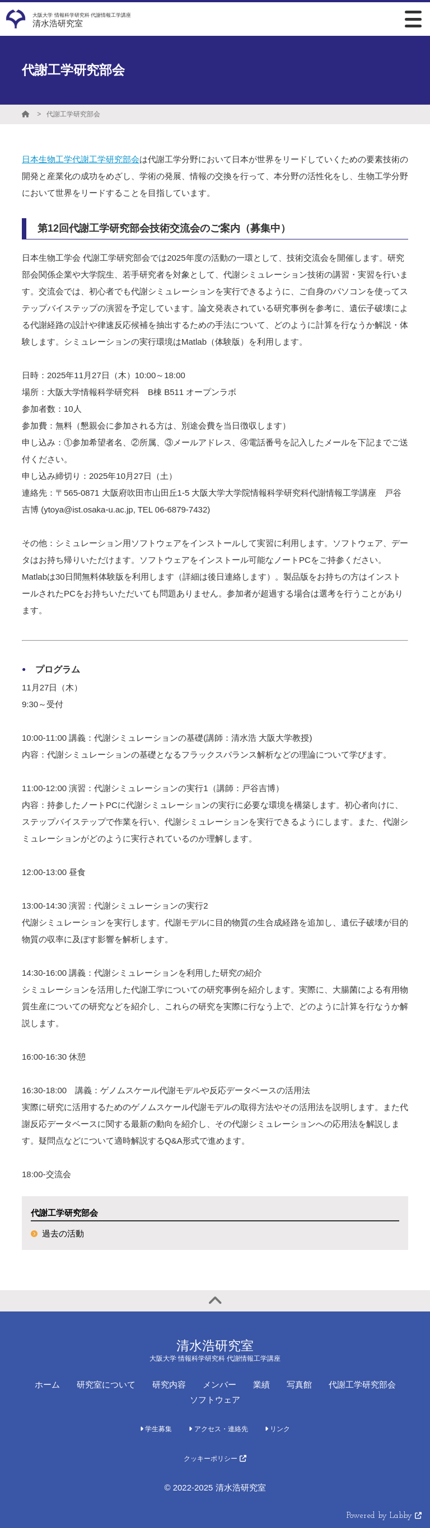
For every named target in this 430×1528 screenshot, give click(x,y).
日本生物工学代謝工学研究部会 (80, 159)
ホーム (47, 1384)
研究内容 (169, 1384)
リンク (277, 1429)
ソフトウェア (215, 1399)
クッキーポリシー (215, 1459)
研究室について (106, 1384)
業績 (261, 1384)
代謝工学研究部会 (73, 114)
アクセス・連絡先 (218, 1429)
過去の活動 (63, 1233)
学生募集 (156, 1429)
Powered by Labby (384, 1516)
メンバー (219, 1384)
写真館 (299, 1384)
